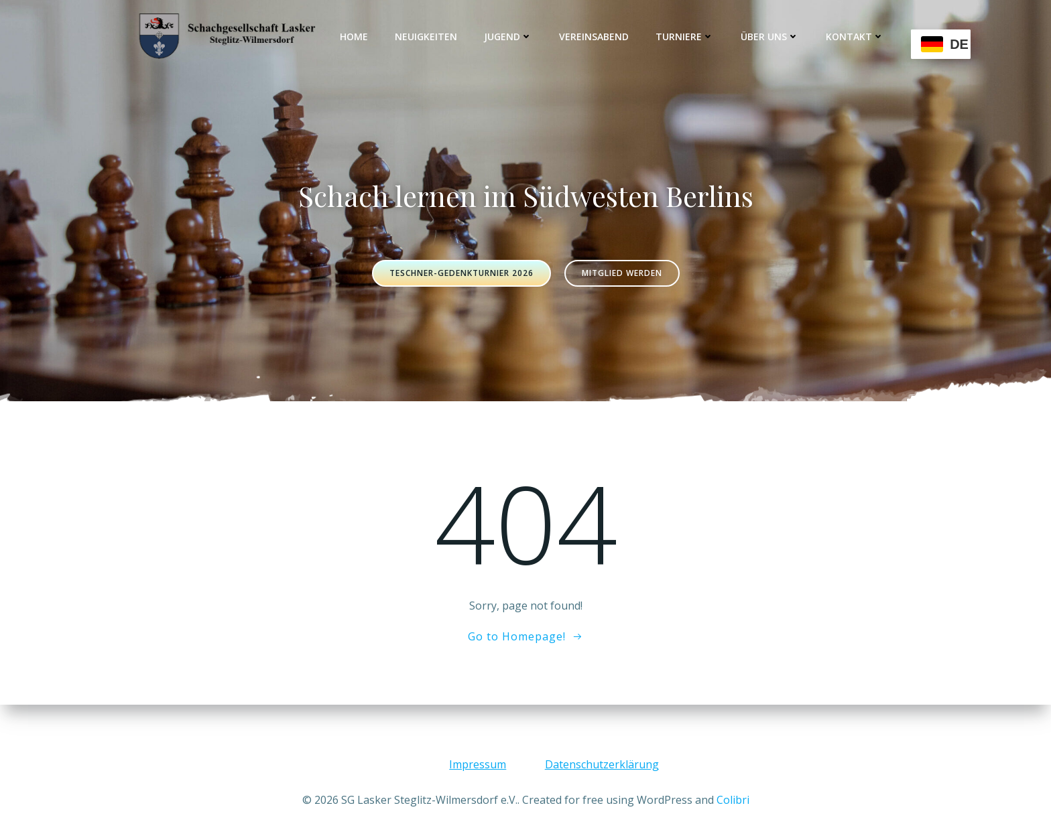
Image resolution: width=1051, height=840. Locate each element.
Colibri (733, 799)
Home (355, 36)
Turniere (685, 36)
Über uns (770, 36)
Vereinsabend (594, 36)
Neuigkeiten (426, 36)
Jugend (509, 36)
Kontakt (855, 36)
